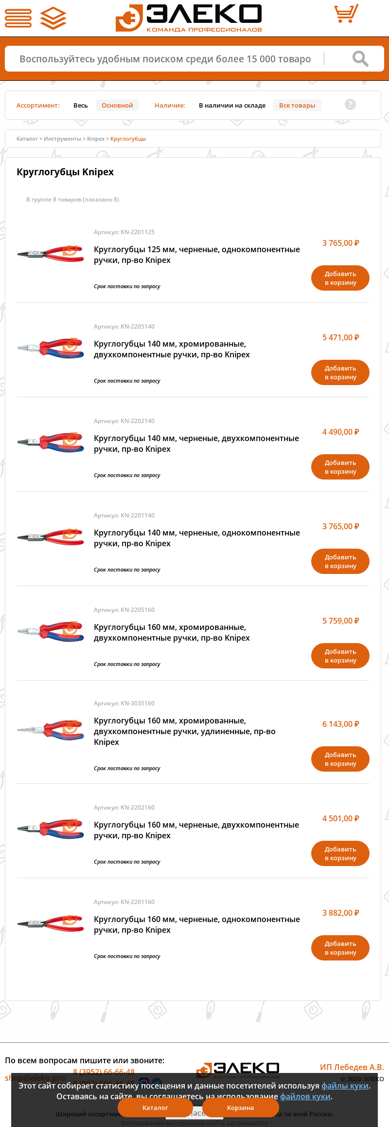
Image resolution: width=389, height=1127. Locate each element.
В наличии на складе (232, 105)
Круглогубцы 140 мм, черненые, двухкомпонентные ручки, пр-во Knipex (196, 443)
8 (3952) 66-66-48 (104, 1072)
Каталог (27, 138)
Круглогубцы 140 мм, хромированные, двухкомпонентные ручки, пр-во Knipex (172, 349)
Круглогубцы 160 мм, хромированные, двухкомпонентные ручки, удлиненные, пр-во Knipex (185, 731)
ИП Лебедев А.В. (352, 1067)
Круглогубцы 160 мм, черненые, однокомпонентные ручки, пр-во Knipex (197, 924)
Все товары (297, 105)
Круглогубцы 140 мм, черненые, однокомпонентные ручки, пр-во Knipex (197, 538)
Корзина (240, 1107)
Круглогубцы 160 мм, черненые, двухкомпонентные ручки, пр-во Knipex (196, 830)
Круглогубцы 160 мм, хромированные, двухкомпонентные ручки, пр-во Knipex (172, 632)
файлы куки (345, 1085)
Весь (80, 105)
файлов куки (305, 1096)
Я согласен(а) (194, 1113)
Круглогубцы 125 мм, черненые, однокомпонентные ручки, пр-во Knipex (197, 254)
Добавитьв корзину (340, 278)
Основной (117, 105)
